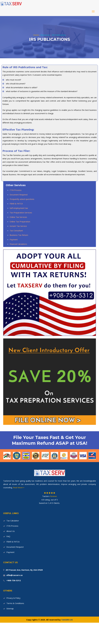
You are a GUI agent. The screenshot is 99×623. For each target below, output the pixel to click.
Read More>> (18, 487)
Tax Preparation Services (21, 212)
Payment (14, 239)
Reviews (53, 496)
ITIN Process (15, 190)
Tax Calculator (12, 520)
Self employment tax (19, 208)
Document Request (15, 547)
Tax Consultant (16, 230)
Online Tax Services (18, 217)
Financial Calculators (18, 244)
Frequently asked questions (22, 199)
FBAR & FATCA (16, 203)
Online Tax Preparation (20, 221)
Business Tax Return (19, 235)
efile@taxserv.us (14, 575)
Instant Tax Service (18, 226)
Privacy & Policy (13, 598)
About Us (10, 531)
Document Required (18, 194)
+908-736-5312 (13, 580)
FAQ (8, 536)
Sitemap (10, 608)
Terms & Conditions (15, 603)
